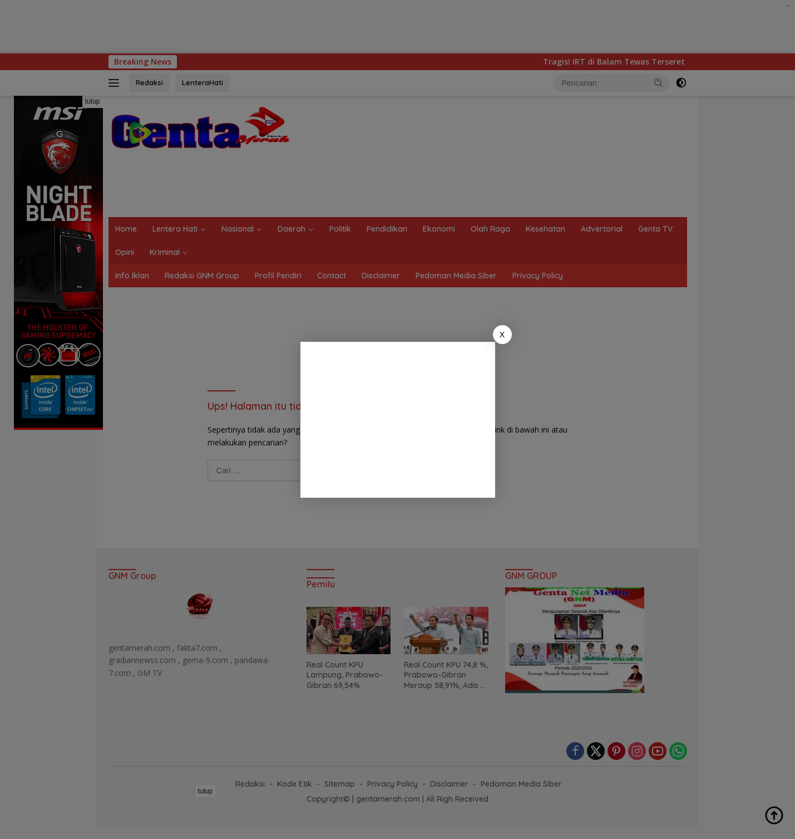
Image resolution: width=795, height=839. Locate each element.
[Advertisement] (397, 420)
